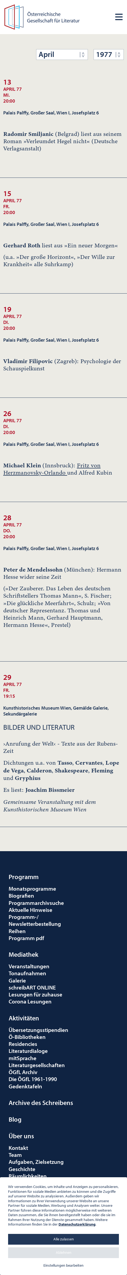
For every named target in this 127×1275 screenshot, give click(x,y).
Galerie (17, 980)
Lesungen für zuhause (35, 994)
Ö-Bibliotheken (27, 1036)
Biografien (21, 895)
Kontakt (18, 1147)
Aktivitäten (24, 1018)
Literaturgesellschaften (37, 1064)
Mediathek (23, 954)
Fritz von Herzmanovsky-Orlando (52, 469)
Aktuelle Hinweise (30, 909)
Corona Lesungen (30, 1001)
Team (15, 1154)
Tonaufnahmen (27, 973)
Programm (24, 877)
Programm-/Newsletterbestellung (35, 920)
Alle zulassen (63, 1239)
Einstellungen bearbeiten (63, 1265)
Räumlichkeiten (28, 1175)
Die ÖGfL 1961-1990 (33, 1078)
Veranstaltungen (29, 966)
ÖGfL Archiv (23, 1071)
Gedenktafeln (25, 1086)
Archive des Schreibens (41, 1103)
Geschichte (22, 1168)
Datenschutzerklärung (77, 1224)
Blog (15, 1119)
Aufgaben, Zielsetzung (36, 1161)
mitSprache (22, 1057)
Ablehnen (63, 1252)
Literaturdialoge (28, 1050)
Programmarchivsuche (36, 902)
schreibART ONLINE (32, 987)
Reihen (17, 930)
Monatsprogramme (32, 888)
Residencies (23, 1043)
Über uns (21, 1136)
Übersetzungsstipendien (38, 1029)
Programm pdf (26, 937)
